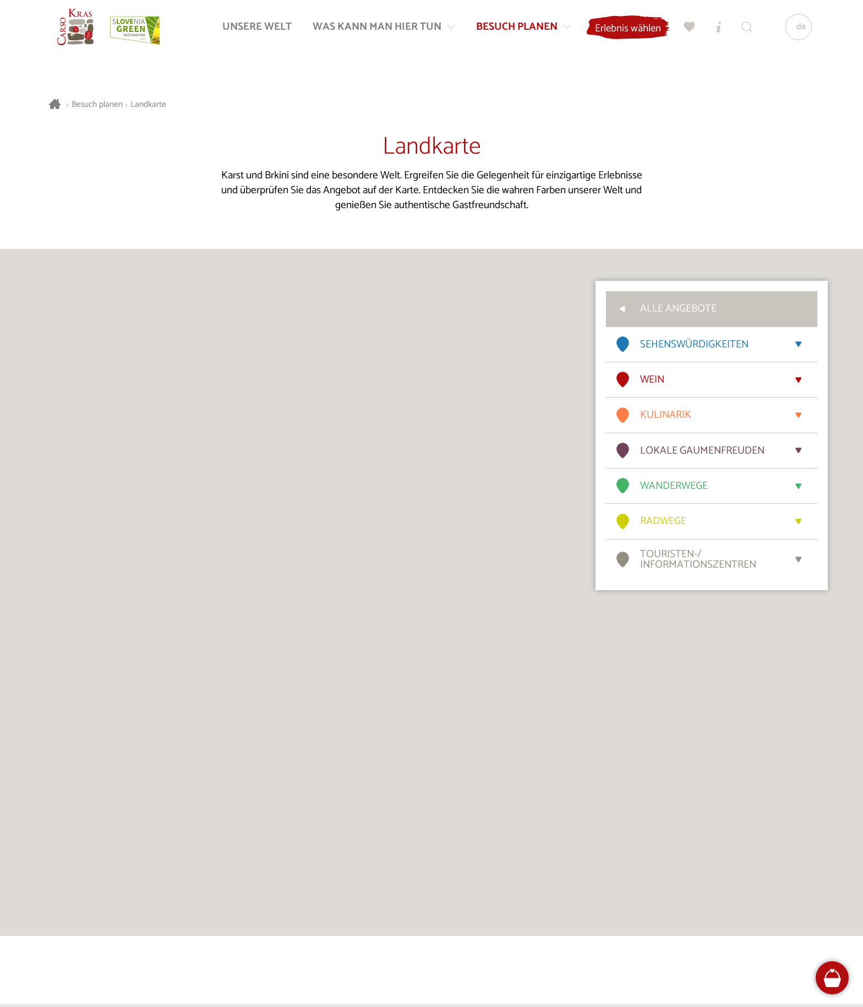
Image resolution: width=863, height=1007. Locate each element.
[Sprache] (795, 31)
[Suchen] (743, 30)
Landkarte (148, 105)
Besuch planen (97, 105)
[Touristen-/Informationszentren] (715, 30)
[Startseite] (79, 31)
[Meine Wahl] (686, 30)
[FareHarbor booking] (832, 978)
